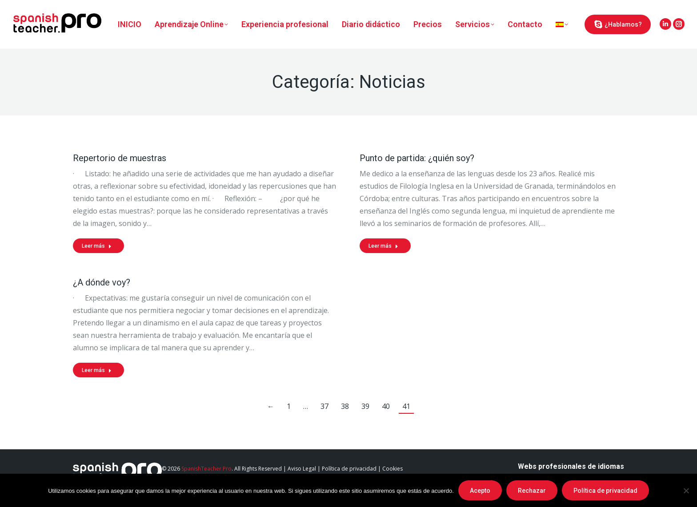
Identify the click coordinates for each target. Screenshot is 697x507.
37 (324, 406)
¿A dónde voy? (101, 282)
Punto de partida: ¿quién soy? (417, 158)
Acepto (480, 490)
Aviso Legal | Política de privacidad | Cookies (345, 468)
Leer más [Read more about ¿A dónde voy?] (97, 370)
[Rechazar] (685, 490)
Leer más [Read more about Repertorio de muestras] (97, 246)
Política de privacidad (605, 490)
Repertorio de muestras (119, 158)
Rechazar (532, 490)
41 (406, 406)
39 (365, 406)
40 (386, 406)
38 (345, 406)
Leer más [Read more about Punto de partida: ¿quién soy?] (383, 246)
